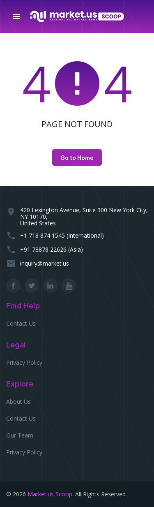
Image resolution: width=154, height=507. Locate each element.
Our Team (19, 435)
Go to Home (77, 157)
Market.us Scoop (50, 494)
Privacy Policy (24, 362)
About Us (18, 401)
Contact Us (21, 323)
